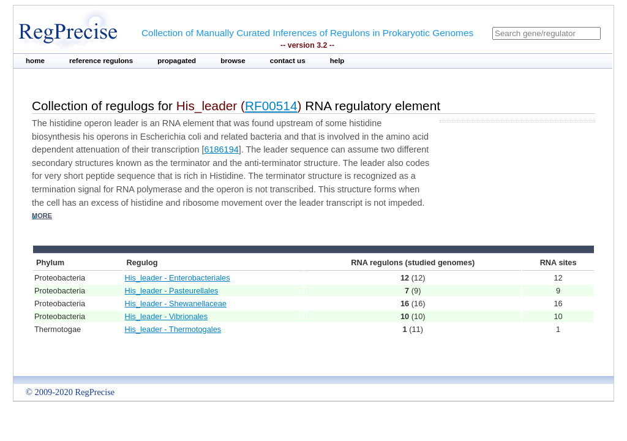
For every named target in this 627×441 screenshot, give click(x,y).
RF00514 (271, 106)
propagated (176, 60)
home (35, 60)
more (42, 215)
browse (233, 60)
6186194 (222, 149)
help (337, 60)
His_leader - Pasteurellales (172, 290)
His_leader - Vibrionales (166, 316)
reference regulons (101, 60)
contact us (288, 60)
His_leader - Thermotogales (173, 329)
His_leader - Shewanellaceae (176, 303)
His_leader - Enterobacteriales (177, 277)
